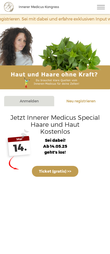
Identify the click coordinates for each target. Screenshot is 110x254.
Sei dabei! (55, 140)
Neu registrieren (80, 101)
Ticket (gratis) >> (55, 171)
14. (20, 148)
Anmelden (29, 101)
